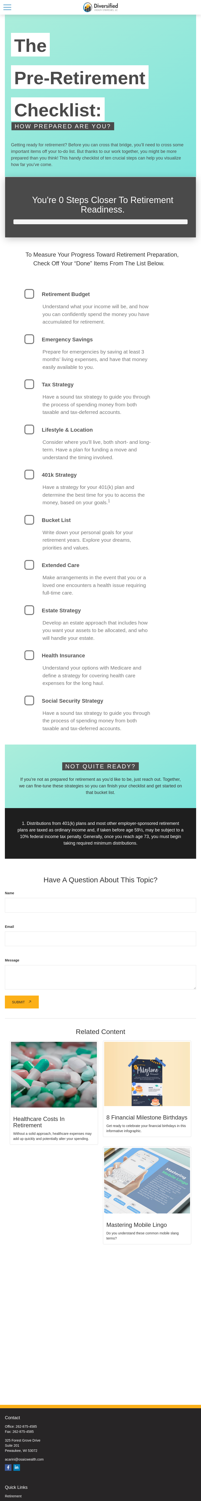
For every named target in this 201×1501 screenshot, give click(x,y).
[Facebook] (8, 1467)
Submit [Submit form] (18, 1002)
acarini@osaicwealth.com (24, 1459)
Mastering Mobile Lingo (136, 1224)
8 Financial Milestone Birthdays (146, 1117)
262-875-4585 (26, 1426)
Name (9, 893)
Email (9, 927)
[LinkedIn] (16, 1467)
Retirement (13, 1496)
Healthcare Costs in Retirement (39, 1122)
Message (12, 960)
